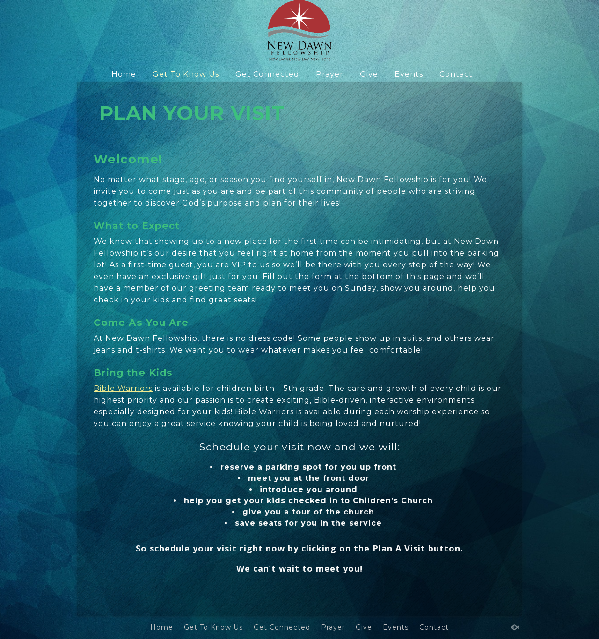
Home (123, 74)
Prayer (329, 74)
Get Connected (267, 74)
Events (408, 74)
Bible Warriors (123, 388)
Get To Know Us (186, 74)
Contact (456, 74)
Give (369, 74)
